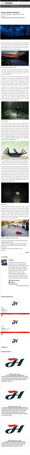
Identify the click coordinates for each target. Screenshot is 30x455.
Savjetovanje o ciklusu (19, 14)
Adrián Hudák (13, 284)
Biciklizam (22, 17)
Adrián (10, 14)
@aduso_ (12, 282)
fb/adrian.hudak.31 (15, 280)
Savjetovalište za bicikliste (6, 17)
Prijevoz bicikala (16, 17)
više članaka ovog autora (23, 285)
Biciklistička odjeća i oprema (15, 406)
